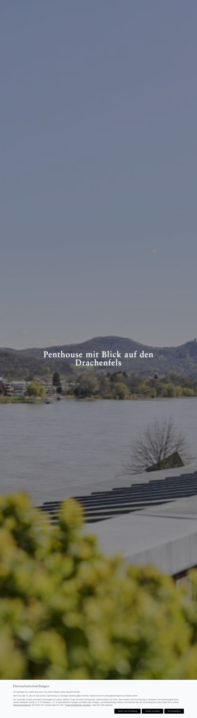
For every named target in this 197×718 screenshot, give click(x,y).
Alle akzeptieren (174, 711)
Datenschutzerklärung (22, 705)
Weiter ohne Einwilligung (127, 711)
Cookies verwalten (152, 711)
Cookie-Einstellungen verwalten (77, 705)
